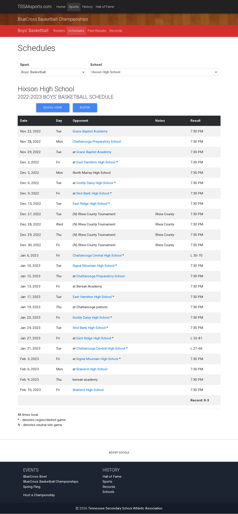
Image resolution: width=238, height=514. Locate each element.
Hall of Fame (105, 7)
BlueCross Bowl (35, 477)
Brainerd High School (91, 369)
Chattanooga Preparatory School (97, 142)
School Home (52, 108)
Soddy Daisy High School (94, 183)
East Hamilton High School (95, 162)
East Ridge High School (90, 204)
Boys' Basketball (33, 30)
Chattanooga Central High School (97, 256)
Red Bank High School (92, 194)
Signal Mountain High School (94, 266)
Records (116, 31)
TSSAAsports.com (34, 6)
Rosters (59, 31)
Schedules (76, 31)
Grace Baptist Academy (90, 132)
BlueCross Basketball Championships (53, 19)
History (87, 7)
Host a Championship (39, 495)
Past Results (97, 31)
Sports (74, 7)
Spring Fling (31, 487)
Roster (85, 108)
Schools (108, 492)
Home (61, 7)
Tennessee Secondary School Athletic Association (125, 509)
